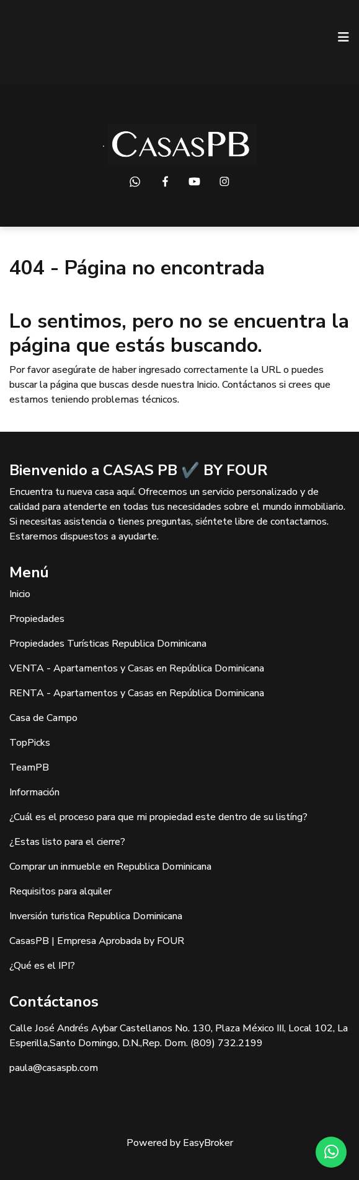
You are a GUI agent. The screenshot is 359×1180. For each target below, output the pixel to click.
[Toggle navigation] (343, 37)
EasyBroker (208, 1143)
